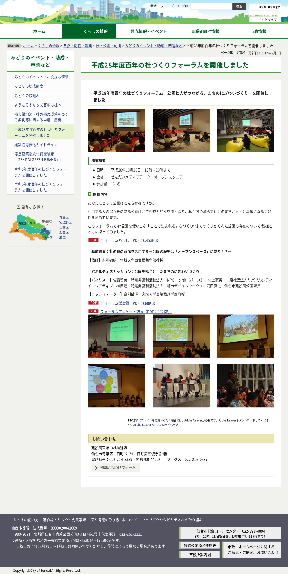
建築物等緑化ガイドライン (36, 144)
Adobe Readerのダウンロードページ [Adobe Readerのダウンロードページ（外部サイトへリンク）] (155, 424)
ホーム (28, 45)
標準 (224, 6)
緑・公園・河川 (108, 45)
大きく (216, 12)
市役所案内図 (200, 554)
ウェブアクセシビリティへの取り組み (172, 519)
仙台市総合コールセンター (218, 530)
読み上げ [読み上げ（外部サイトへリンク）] (185, 5)
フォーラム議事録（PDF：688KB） (129, 302)
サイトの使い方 (26, 519)
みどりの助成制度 (28, 86)
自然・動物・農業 (77, 45)
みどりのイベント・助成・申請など (154, 45)
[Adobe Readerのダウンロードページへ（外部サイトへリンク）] (108, 420)
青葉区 (64, 217)
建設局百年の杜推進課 (109, 447)
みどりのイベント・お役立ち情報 (41, 76)
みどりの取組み (27, 95)
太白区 (64, 232)
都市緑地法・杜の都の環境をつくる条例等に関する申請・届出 (41, 117)
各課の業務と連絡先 (200, 545)
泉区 (62, 237)
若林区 (64, 227)
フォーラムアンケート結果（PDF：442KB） (136, 311)
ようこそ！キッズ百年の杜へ (37, 104)
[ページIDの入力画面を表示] (173, 19)
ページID (180, 19)
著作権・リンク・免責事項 (64, 519)
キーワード (160, 19)
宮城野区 (65, 222)
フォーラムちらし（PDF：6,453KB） (130, 240)
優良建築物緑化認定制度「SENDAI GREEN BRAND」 (37, 156)
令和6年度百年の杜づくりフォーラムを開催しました (40, 186)
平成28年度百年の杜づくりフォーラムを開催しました (39, 132)
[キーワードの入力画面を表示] (151, 19)
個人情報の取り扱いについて (114, 519)
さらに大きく (234, 12)
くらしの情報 (48, 45)
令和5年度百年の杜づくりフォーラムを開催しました (40, 171)
